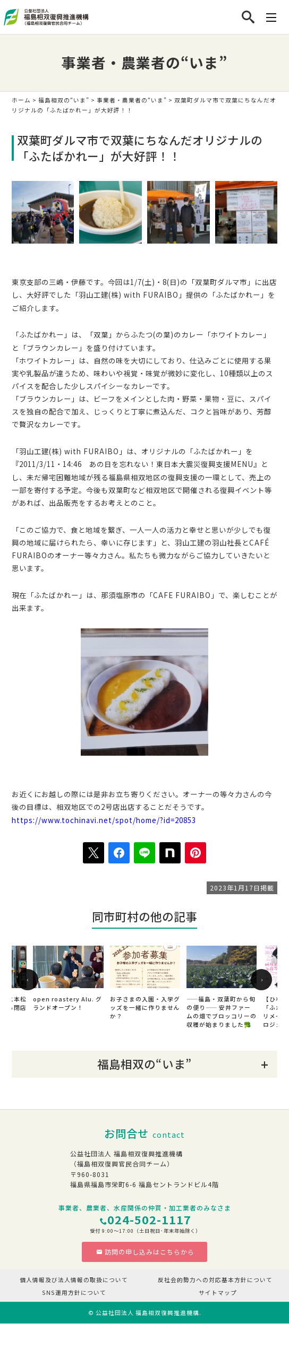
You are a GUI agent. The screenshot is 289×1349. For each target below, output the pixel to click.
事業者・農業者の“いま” (132, 100)
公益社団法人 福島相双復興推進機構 (147, 1313)
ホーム (21, 100)
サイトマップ (218, 1292)
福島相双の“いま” (63, 100)
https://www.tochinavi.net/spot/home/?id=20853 (104, 820)
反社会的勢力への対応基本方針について (215, 1280)
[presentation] (27, 979)
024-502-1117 (149, 1219)
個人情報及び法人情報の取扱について (74, 1280)
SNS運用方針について (74, 1292)
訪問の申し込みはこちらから (145, 1251)
